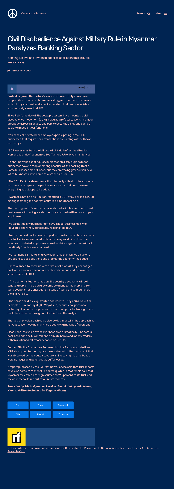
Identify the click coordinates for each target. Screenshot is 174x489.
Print (18, 405)
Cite (18, 414)
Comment (63, 405)
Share (40, 405)
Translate (63, 414)
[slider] (56, 89)
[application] (51, 89)
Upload (40, 414)
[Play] (12, 89)
